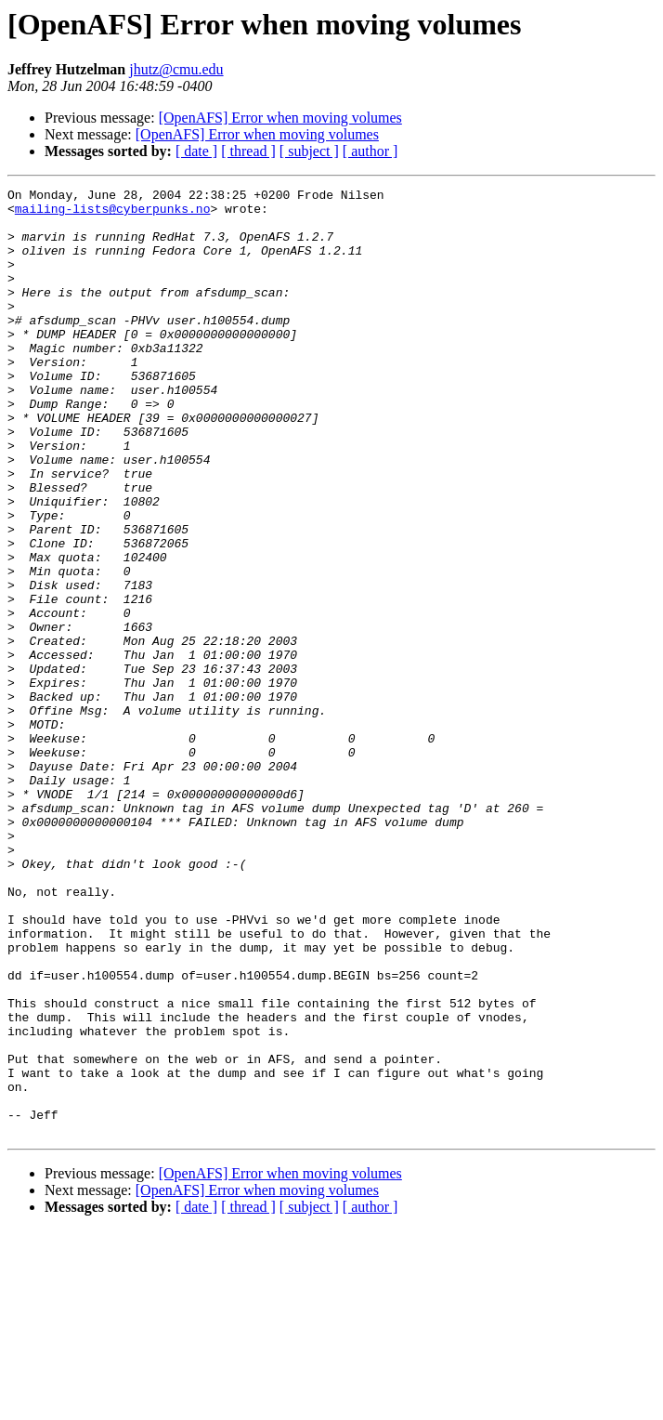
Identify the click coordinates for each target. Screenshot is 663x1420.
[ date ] (196, 151)
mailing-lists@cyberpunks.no (113, 213)
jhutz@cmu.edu (176, 69)
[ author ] (370, 151)
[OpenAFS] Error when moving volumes (280, 117)
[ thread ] (248, 151)
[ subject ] (309, 151)
